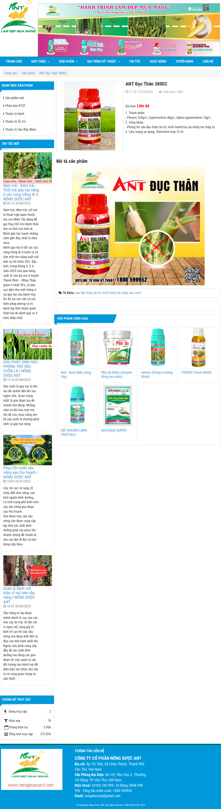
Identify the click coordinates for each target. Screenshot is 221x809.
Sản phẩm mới (13, 98)
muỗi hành (109, 293)
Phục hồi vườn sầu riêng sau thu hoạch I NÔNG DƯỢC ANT (20, 472)
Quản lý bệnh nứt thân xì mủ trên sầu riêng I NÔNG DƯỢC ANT (19, 595)
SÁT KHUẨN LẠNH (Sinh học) (74, 432)
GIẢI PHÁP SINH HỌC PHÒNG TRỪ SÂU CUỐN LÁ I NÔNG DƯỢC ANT (20, 368)
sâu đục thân (83, 293)
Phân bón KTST (14, 106)
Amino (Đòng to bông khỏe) (157, 374)
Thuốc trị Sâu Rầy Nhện (19, 129)
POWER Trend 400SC (197, 372)
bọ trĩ (97, 293)
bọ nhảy (122, 293)
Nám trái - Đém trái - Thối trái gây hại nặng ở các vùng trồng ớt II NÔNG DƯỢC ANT (21, 192)
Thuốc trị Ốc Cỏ (14, 121)
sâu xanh (135, 293)
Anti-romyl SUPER (113, 430)
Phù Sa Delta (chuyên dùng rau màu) (116, 374)
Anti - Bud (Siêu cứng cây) (76, 374)
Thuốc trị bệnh (13, 114)
